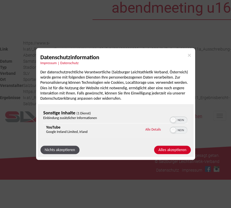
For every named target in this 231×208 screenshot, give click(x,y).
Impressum (192, 170)
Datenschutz (167, 170)
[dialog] (115, 104)
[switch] (178, 119)
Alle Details (153, 129)
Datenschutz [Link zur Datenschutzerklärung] (69, 63)
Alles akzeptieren (172, 150)
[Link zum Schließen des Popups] (189, 55)
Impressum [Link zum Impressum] (48, 63)
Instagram (216, 169)
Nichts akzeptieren (60, 150)
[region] (115, 123)
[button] (173, 120)
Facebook (208, 169)
